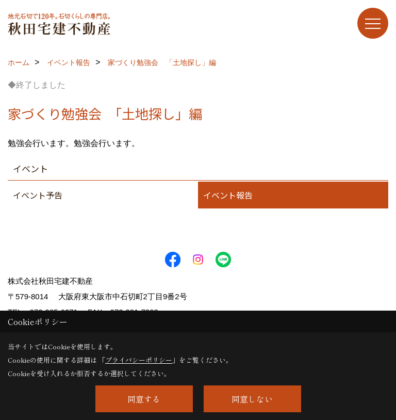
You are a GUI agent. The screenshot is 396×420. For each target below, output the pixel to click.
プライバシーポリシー (138, 360)
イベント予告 (37, 195)
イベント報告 (228, 195)
